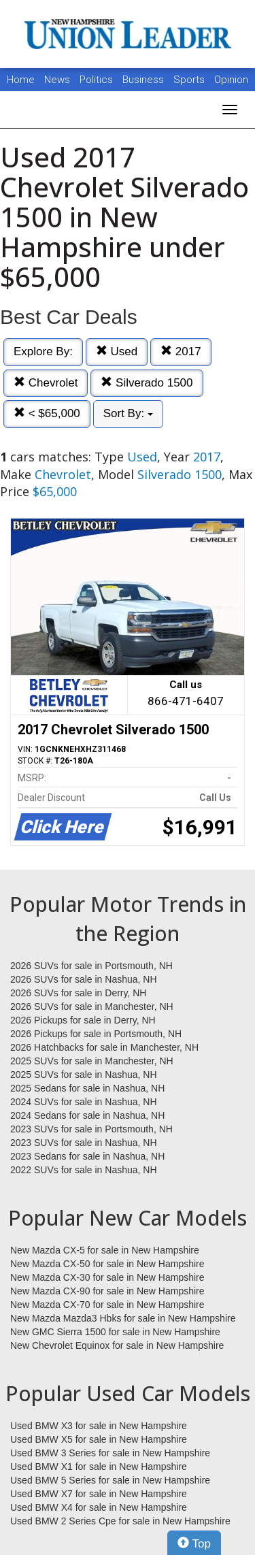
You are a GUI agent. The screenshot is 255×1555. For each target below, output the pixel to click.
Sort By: (128, 413)
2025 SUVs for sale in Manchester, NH (91, 1060)
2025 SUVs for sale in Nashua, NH (83, 1074)
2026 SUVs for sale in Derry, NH (78, 992)
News (57, 79)
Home (21, 79)
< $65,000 (47, 413)
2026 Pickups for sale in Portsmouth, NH (96, 1033)
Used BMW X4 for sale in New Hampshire (98, 1507)
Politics (96, 79)
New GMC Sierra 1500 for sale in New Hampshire (115, 1331)
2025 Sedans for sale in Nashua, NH (87, 1088)
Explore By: (43, 351)
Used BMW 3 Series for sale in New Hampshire (110, 1452)
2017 (180, 351)
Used (116, 351)
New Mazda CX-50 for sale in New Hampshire (107, 1263)
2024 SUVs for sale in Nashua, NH (83, 1101)
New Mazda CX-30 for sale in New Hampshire (107, 1277)
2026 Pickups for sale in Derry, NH (83, 1020)
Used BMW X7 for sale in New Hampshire (98, 1493)
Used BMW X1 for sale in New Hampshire (98, 1466)
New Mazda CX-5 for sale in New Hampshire (104, 1250)
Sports (190, 79)
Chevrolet (46, 382)
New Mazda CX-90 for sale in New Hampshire (107, 1291)
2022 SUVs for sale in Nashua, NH (83, 1169)
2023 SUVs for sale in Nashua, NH (83, 1142)
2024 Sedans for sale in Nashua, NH (87, 1115)
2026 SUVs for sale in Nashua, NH (83, 979)
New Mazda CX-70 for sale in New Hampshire (107, 1304)
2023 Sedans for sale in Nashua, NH (87, 1156)
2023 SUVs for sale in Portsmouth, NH (91, 1129)
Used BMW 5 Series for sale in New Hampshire (110, 1480)
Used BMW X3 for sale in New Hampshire (98, 1425)
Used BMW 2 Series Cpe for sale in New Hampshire (120, 1521)
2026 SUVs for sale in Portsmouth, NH (91, 965)
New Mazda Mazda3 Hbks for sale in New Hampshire (122, 1318)
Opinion (231, 79)
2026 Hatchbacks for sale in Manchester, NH (104, 1047)
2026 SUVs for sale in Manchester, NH (91, 1006)
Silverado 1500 (146, 382)
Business (144, 79)
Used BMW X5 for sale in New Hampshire (98, 1439)
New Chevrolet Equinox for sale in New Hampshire (117, 1345)
